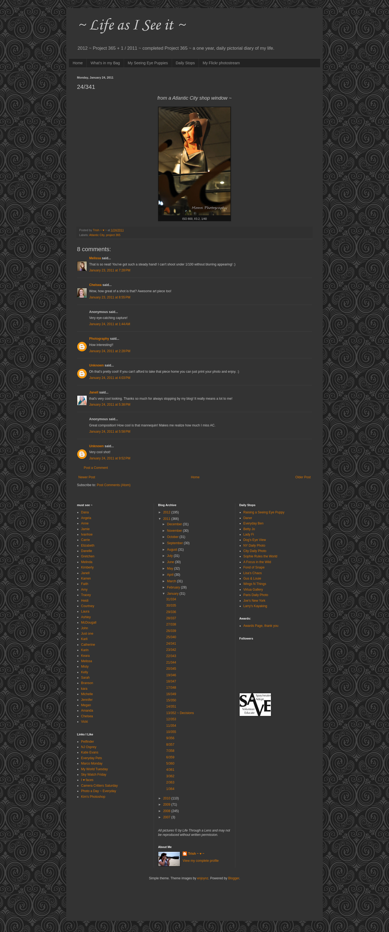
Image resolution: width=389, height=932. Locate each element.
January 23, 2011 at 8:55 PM (109, 297)
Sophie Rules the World (260, 556)
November (175, 531)
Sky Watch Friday (93, 774)
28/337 (171, 618)
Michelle (87, 694)
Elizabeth (87, 545)
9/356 (170, 738)
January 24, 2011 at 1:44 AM (109, 324)
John (84, 628)
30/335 (171, 605)
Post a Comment (96, 468)
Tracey (86, 595)
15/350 (171, 700)
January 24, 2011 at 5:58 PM (109, 431)
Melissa (95, 258)
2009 (167, 804)
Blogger (233, 878)
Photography (99, 339)
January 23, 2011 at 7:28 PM (109, 270)
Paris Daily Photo (255, 595)
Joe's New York (254, 601)
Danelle (86, 551)
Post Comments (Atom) (113, 485)
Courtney (87, 606)
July (170, 556)
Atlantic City (96, 235)
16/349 (171, 694)
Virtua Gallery (253, 589)
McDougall (88, 622)
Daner (247, 518)
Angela (86, 518)
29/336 (171, 612)
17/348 (171, 687)
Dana (85, 512)
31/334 (171, 599)
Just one (87, 633)
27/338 (171, 624)
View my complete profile (201, 861)
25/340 (171, 637)
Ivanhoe (87, 534)
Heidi (84, 601)
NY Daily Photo (254, 545)
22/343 (171, 656)
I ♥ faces (87, 780)
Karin (85, 650)
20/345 (171, 669)
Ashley (86, 617)
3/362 (170, 776)
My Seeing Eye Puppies (148, 63)
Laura (85, 611)
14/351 (171, 706)
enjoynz (202, 878)
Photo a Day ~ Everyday (98, 791)
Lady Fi (248, 534)
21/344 (171, 662)
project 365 (113, 235)
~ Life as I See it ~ (131, 25)
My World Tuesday (94, 769)
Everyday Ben (253, 523)
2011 (167, 519)
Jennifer (87, 700)
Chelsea (95, 285)
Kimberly (87, 567)
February (174, 587)
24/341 (171, 643)
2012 (167, 512)
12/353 (171, 719)
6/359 (170, 757)
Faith (84, 584)
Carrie (85, 540)
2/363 (170, 782)
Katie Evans (89, 752)
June (171, 562)
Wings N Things (254, 584)
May (170, 568)
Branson (87, 683)
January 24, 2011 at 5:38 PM (109, 404)
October (173, 537)
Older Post (303, 477)
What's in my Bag (105, 63)
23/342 (171, 650)
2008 (167, 811)
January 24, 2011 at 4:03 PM (109, 378)
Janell (93, 392)
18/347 (171, 681)
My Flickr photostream (221, 63)
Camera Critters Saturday (99, 786)
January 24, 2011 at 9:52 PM (109, 458)
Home (78, 63)
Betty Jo (249, 529)
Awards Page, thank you (261, 626)
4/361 (170, 770)
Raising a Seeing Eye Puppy (263, 512)
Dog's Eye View (254, 540)
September (175, 543)
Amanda (87, 710)
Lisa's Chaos (252, 573)
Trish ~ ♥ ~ (196, 854)
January (173, 593)
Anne (85, 523)
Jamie (85, 529)
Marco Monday (91, 763)
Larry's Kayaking (255, 606)
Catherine (88, 645)
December (175, 524)
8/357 (170, 744)
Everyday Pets (91, 758)
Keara (85, 656)
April (170, 575)
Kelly (84, 672)
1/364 (170, 789)
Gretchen (87, 556)
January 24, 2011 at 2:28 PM (109, 351)
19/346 (171, 675)
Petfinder (87, 741)
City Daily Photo (254, 551)
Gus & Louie (252, 578)
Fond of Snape (254, 567)
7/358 (170, 751)
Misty (85, 666)
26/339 (171, 631)
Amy (84, 589)
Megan (86, 705)
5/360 (170, 763)
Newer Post (86, 477)
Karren (86, 578)
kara (84, 689)
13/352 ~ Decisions (180, 713)
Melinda (86, 562)
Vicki (84, 722)
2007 (167, 817)
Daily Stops (185, 63)
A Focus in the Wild (257, 562)
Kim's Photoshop (93, 797)
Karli (84, 639)
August (172, 549)
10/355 (171, 732)
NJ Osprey (88, 747)
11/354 (171, 726)
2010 (167, 798)
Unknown (96, 365)
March (172, 581)
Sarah (85, 677)
